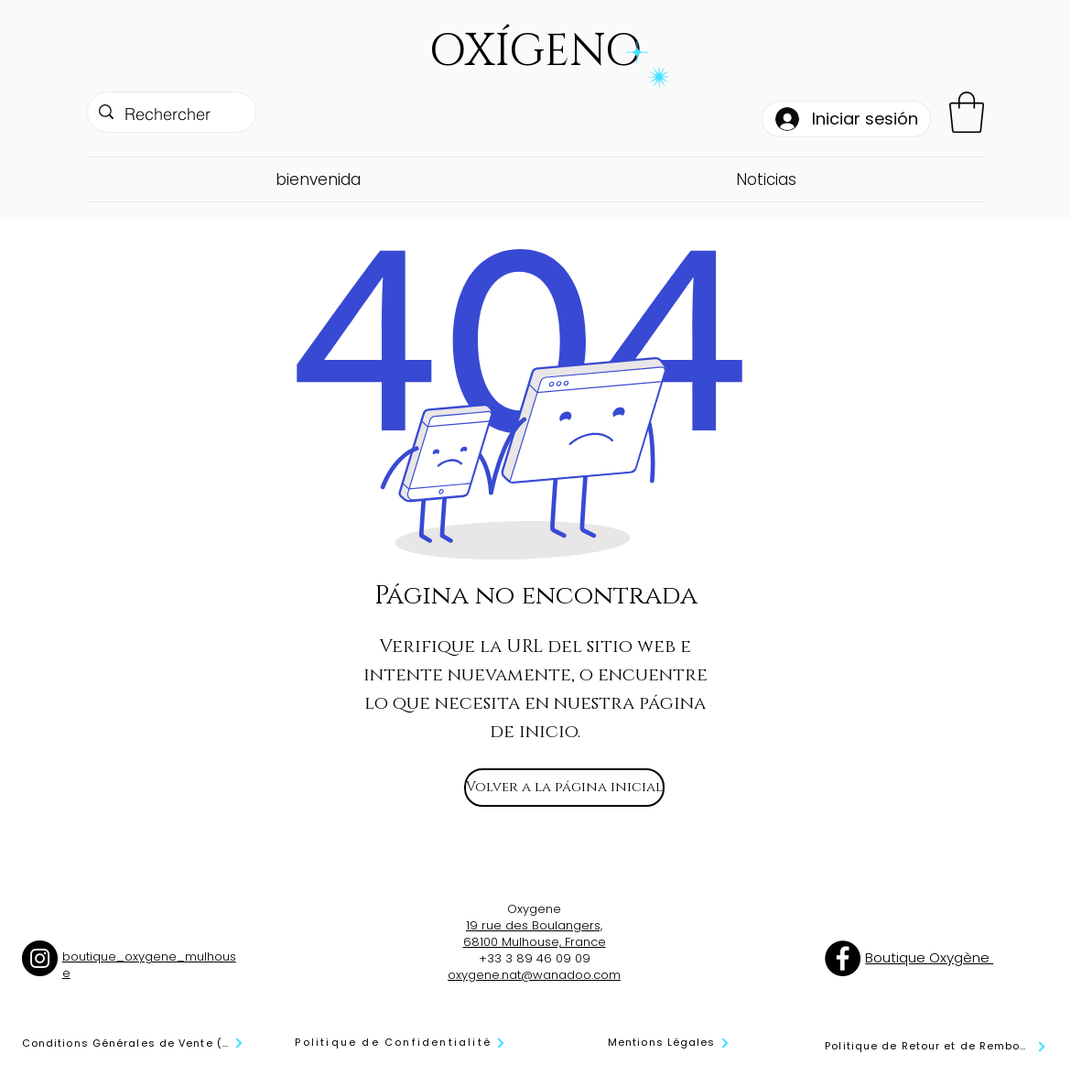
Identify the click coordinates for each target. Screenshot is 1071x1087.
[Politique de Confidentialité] (400, 1042)
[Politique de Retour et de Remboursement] (936, 1046)
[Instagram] (40, 958)
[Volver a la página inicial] (564, 787)
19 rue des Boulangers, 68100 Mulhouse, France (534, 934)
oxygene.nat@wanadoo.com (534, 975)
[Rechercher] (170, 114)
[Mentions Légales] (669, 1042)
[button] (966, 112)
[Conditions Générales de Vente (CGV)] (133, 1043)
